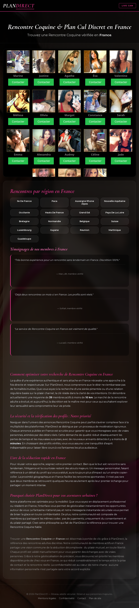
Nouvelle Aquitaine (114, 201)
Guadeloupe (24, 238)
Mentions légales (47, 598)
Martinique (115, 230)
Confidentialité (66, 598)
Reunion (84, 230)
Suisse (114, 221)
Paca (54, 201)
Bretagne (24, 221)
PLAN (18, 5)
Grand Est (84, 212)
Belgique (84, 221)
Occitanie (24, 212)
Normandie (54, 221)
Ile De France (24, 201)
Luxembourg (24, 230)
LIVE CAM (127, 6)
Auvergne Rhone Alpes (84, 202)
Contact (81, 598)
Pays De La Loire (114, 212)
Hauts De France (54, 212)
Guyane (54, 230)
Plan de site (95, 598)
